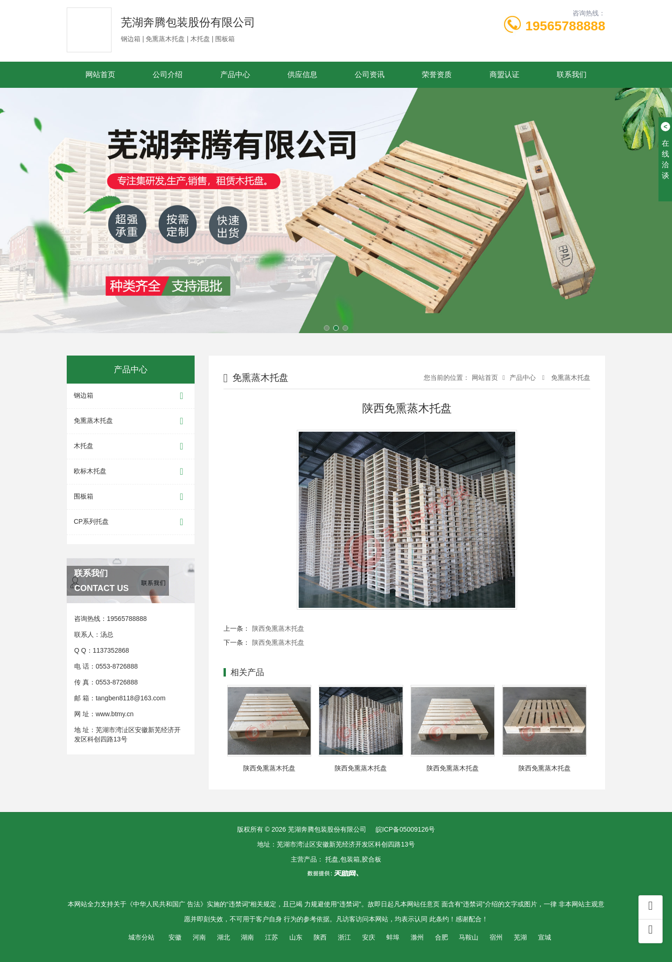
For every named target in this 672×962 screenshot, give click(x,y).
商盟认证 (504, 74)
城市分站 (141, 937)
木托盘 (131, 446)
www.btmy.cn (114, 714)
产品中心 (235, 74)
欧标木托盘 (131, 471)
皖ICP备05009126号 (405, 829)
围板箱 (131, 497)
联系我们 (572, 74)
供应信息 (302, 74)
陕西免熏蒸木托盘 (278, 628)
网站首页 (100, 74)
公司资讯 (370, 74)
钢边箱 (131, 396)
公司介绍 (167, 74)
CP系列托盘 (131, 522)
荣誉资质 (437, 74)
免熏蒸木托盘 (131, 421)
